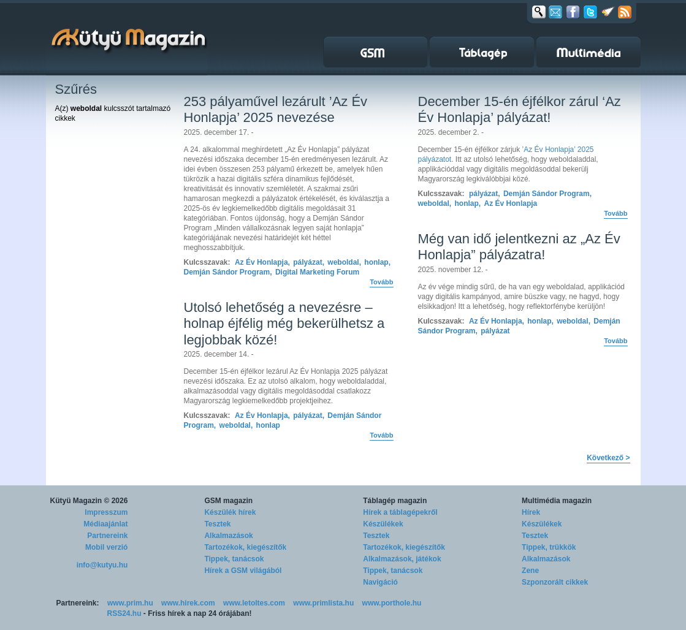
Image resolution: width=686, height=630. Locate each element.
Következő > (608, 458)
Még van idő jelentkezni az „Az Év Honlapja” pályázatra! (519, 246)
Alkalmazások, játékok (402, 559)
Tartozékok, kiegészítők (245, 547)
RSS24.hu (124, 613)
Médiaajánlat (105, 524)
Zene (530, 570)
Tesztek (217, 524)
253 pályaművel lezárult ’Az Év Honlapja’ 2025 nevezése (276, 109)
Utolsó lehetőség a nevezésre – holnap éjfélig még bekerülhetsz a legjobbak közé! (284, 323)
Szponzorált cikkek (555, 582)
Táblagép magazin (395, 500)
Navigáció (380, 582)
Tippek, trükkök (549, 547)
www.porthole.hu (392, 603)
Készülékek (383, 524)
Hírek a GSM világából (242, 570)
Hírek (531, 512)
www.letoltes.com (254, 603)
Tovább (381, 282)
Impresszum (106, 512)
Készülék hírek (230, 512)
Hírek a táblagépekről (400, 512)
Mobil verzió (106, 547)
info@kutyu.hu (102, 565)
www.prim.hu (130, 603)
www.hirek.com (188, 603)
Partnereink (107, 535)
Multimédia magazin (557, 500)
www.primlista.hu (323, 603)
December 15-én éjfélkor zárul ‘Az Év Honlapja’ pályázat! (519, 109)
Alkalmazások (228, 535)
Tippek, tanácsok (234, 559)
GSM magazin (228, 500)
